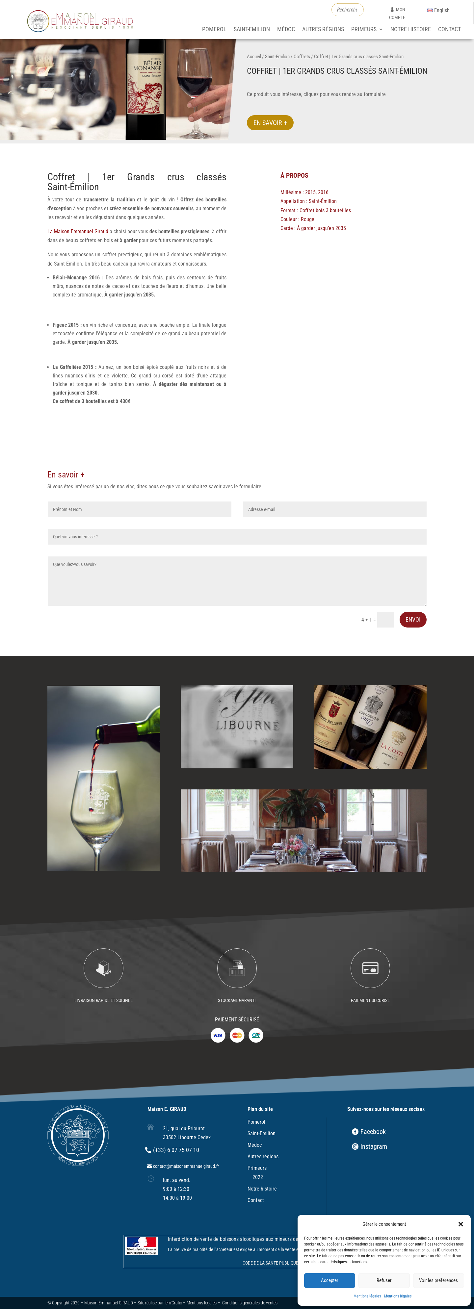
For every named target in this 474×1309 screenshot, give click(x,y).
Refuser (384, 1280)
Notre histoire (410, 30)
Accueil (254, 57)
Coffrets (302, 57)
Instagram (373, 1146)
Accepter (329, 1280)
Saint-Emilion (252, 30)
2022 (257, 1177)
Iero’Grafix (173, 1302)
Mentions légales (367, 1296)
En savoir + (270, 123)
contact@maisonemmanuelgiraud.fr (186, 1166)
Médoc (286, 30)
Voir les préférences (438, 1280)
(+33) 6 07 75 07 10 (176, 1149)
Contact (449, 30)
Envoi (413, 619)
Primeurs (364, 30)
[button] (461, 1224)
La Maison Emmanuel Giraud (78, 231)
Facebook (373, 1132)
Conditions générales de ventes (249, 1302)
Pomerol (214, 30)
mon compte (397, 13)
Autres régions (323, 30)
